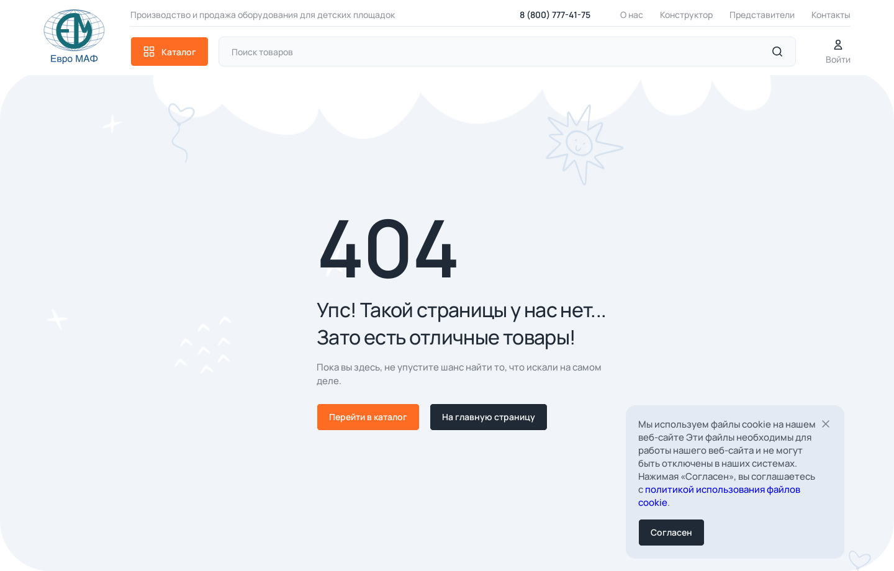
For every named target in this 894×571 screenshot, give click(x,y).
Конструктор (686, 14)
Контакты (831, 14)
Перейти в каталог (368, 417)
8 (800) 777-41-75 (555, 14)
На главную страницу (488, 417)
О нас (631, 14)
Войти (838, 51)
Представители (762, 14)
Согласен (671, 532)
